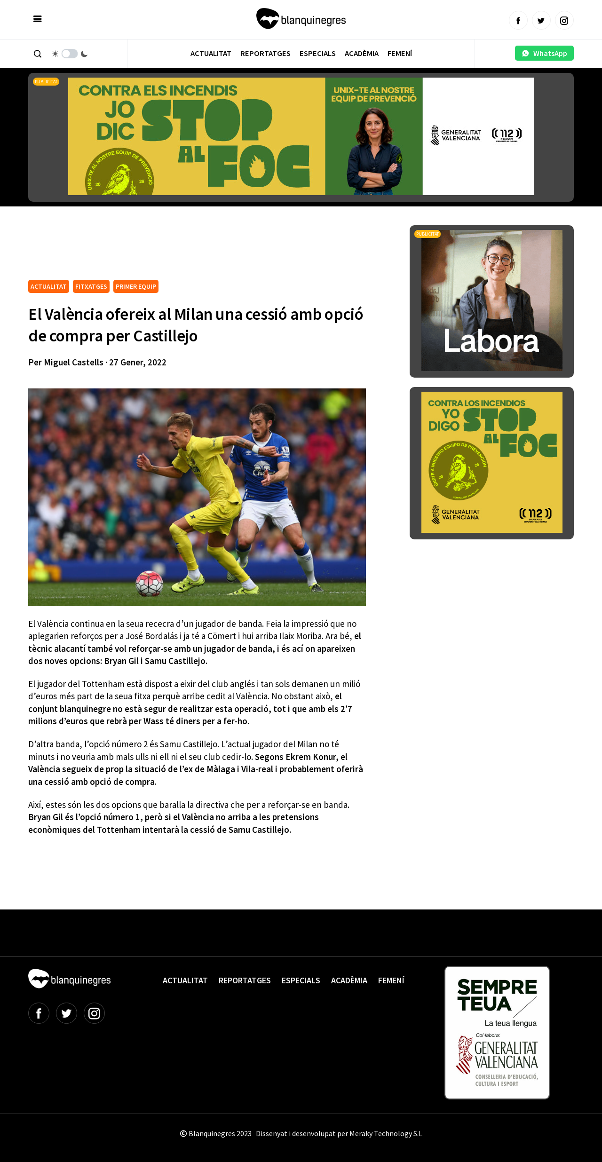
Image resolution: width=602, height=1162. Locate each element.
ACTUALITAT (49, 286)
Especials (318, 53)
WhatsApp (544, 53)
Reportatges (265, 53)
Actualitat (210, 53)
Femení (400, 53)
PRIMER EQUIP (136, 286)
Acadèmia (362, 53)
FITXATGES (91, 286)
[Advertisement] (199, 251)
